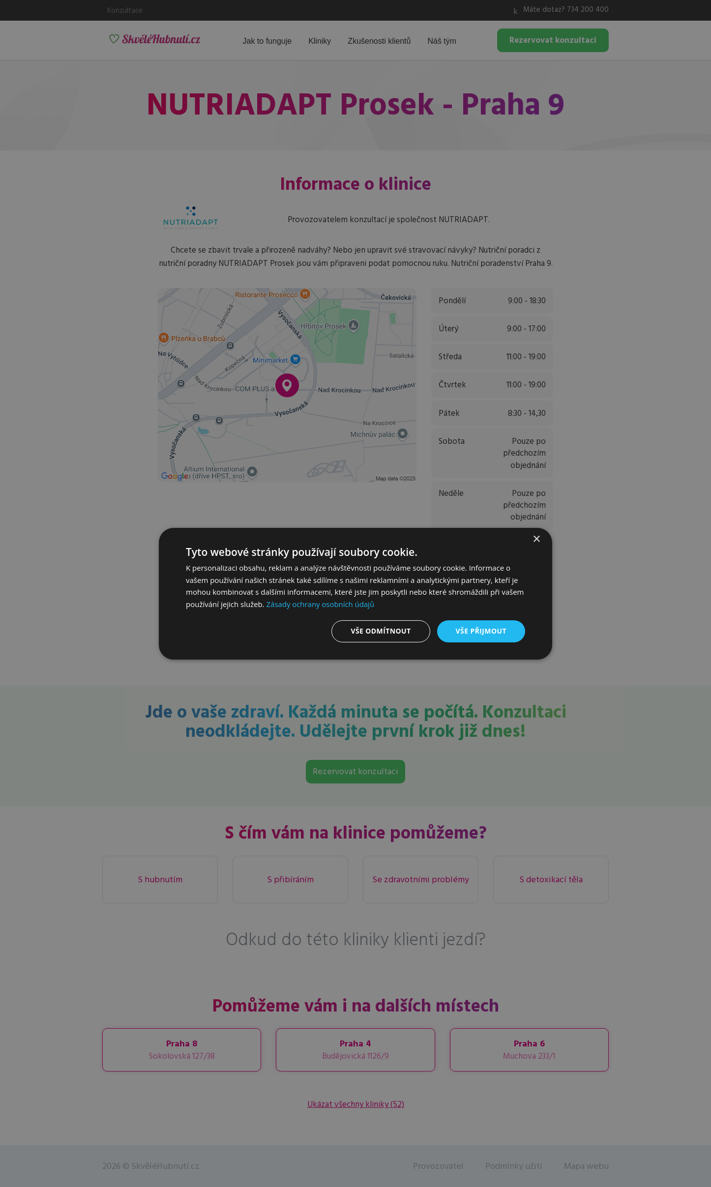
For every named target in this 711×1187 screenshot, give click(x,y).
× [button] (536, 539)
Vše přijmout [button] (481, 631)
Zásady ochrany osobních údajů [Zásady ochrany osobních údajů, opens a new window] (321, 604)
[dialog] (355, 593)
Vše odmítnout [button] (381, 631)
